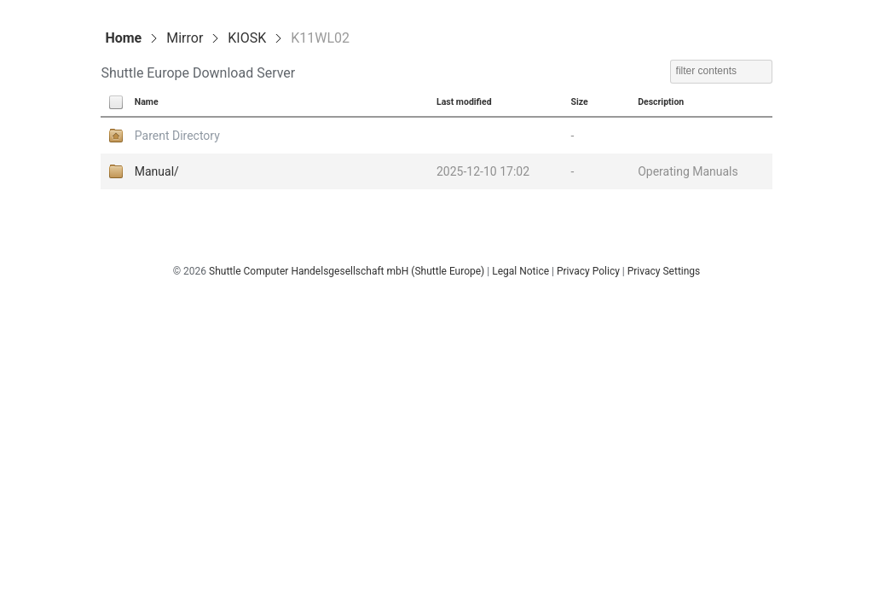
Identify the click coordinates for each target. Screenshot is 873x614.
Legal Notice (520, 271)
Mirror (184, 38)
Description (661, 101)
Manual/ (157, 171)
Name (147, 101)
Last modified (464, 101)
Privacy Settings (664, 271)
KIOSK (247, 38)
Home (123, 38)
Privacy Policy (588, 271)
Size (578, 101)
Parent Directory (177, 135)
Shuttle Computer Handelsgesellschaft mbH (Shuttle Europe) (346, 271)
